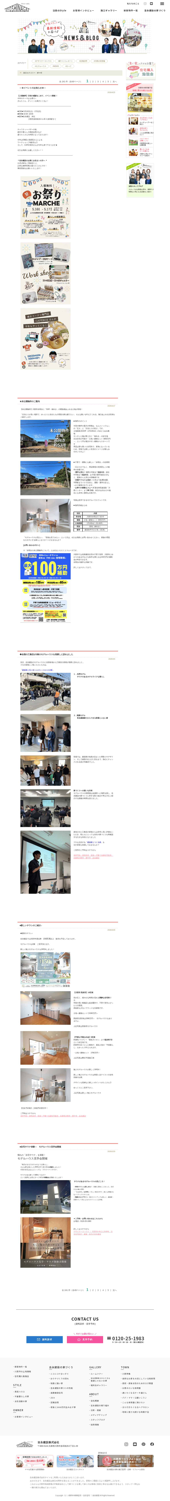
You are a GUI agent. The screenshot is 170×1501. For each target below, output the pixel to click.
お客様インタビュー (83, 10)
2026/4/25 (111, 92)
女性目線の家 (21, 1401)
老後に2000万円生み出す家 (63, 1407)
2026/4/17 (111, 406)
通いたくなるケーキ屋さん (134, 1393)
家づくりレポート (65, 61)
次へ (115, 81)
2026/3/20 (111, 930)
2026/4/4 (111, 659)
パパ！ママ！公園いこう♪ (134, 1397)
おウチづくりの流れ (60, 1378)
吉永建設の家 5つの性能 (62, 1388)
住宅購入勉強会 (22, 1376)
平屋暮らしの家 (22, 1396)
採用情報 (95, 1424)
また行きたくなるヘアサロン (135, 1407)
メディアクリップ (99, 1415)
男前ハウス (20, 1392)
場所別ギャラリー (99, 1385)
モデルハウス (40, 66)
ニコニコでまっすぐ (60, 1374)
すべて (68, 66)
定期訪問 (83, 61)
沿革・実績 (96, 1410)
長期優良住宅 (57, 1393)
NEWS (56, 66)
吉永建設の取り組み (100, 1405)
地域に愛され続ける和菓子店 (135, 1412)
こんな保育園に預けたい (133, 1402)
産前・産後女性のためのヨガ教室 (137, 1383)
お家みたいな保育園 (131, 1388)
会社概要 (95, 1400)
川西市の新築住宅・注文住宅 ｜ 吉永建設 (83, 1495)
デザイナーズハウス (43, 61)
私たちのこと (133, 3)
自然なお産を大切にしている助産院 (138, 1378)
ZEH (53, 1397)
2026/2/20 (111, 1151)
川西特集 (126, 1374)
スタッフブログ (98, 1420)
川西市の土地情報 (23, 1371)
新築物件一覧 (131, 10)
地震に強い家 (57, 1383)
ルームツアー (97, 1374)
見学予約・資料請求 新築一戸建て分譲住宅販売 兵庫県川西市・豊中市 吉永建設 (53, 1116)
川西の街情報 (99, 61)
